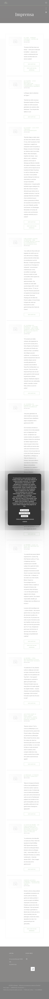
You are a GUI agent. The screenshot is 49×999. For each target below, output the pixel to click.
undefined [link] (25, 521)
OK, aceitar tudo (24, 510)
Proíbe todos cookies (24, 513)
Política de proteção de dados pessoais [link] (25, 519)
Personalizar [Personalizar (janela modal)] (24, 516)
